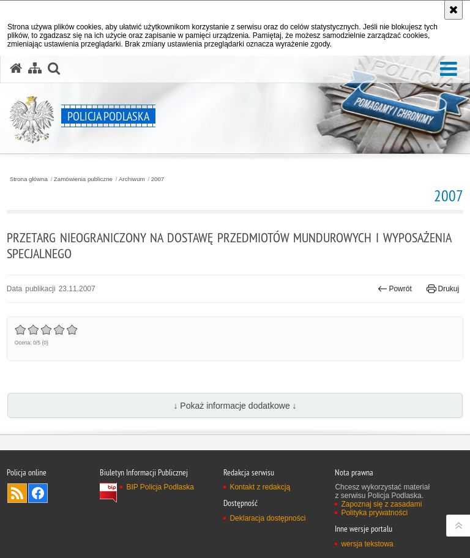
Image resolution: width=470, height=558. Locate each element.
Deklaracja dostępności (267, 518)
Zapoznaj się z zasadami (381, 504)
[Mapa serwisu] (35, 68)
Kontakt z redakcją (259, 487)
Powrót (395, 289)
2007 (158, 179)
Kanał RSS (17, 493)
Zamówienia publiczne (83, 179)
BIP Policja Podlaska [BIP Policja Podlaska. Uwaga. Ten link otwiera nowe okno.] (160, 487)
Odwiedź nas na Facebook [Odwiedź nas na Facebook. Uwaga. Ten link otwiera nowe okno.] (38, 493)
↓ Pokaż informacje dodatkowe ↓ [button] (234, 406)
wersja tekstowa (367, 544)
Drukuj (443, 289)
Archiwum (132, 179)
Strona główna (29, 179)
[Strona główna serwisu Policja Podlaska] (16, 68)
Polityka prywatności (374, 512)
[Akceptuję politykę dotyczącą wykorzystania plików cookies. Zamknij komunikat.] (453, 10)
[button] (448, 69)
